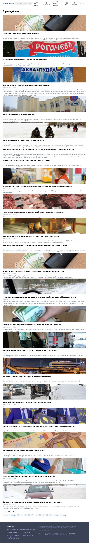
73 (18, 515)
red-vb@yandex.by (28, 535)
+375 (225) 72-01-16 (13, 535)
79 (40, 515)
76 (29, 515)
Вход (82, 3)
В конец (63, 515)
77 (32, 515)
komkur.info (63, 527)
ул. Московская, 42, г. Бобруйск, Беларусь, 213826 (21, 529)
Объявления (46, 3)
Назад (13, 515)
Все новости (36, 3)
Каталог (67, 3)
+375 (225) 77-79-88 (13, 537)
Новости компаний (55, 3)
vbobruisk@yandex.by (13, 538)
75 (25, 515)
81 (47, 515)
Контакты (74, 3)
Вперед (56, 515)
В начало (6, 515)
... (21, 515)
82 (51, 515)
